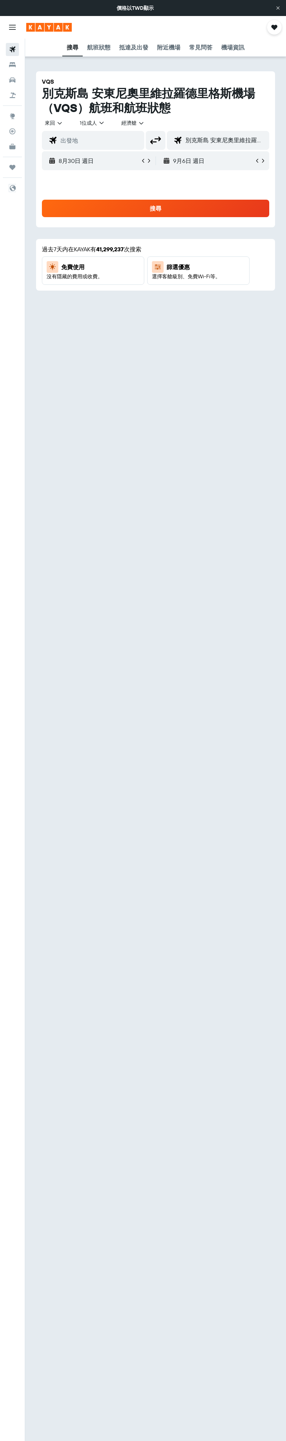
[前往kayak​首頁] (49, 27)
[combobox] (133, 123)
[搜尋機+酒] (12, 95)
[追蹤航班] (12, 131)
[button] (278, 8)
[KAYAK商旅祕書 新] (12, 146)
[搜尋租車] (12, 80)
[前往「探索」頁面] (12, 116)
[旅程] (12, 167)
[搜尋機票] (12, 49)
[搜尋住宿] (12, 64)
